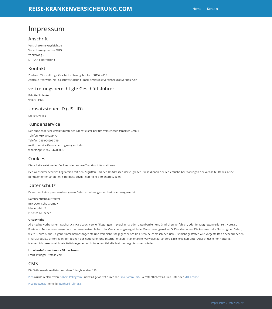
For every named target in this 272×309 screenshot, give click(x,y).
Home (197, 9)
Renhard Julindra (70, 283)
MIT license (192, 277)
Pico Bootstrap (37, 283)
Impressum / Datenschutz (227, 303)
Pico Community (130, 277)
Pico (30, 277)
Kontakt (212, 9)
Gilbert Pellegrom (71, 277)
